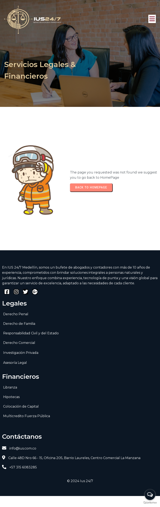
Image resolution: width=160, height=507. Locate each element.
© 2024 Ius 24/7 (80, 481)
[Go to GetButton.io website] (150, 502)
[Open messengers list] (150, 495)
